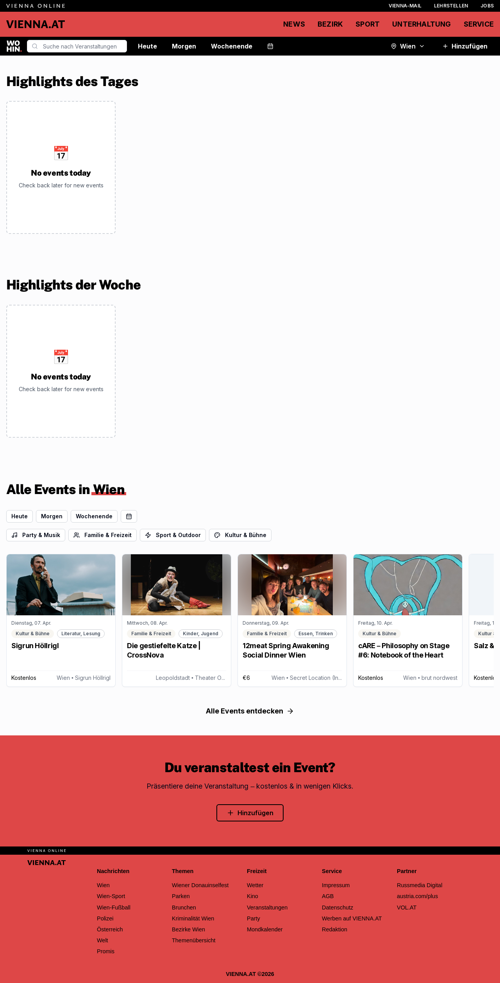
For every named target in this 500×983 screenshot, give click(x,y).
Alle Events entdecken (250, 711)
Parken (181, 896)
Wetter (255, 885)
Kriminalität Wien (193, 918)
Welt (102, 940)
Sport (367, 24)
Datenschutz (337, 907)
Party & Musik (35, 535)
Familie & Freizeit (102, 535)
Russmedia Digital (419, 885)
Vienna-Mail (405, 6)
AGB (328, 896)
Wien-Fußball (113, 907)
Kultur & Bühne (240, 535)
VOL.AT (406, 907)
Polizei (105, 918)
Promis (105, 951)
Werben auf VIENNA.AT (352, 918)
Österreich (110, 929)
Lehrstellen (451, 6)
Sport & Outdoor (173, 535)
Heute (147, 46)
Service (479, 24)
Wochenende (231, 46)
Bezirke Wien (188, 929)
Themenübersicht (194, 940)
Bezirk (330, 24)
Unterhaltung (421, 24)
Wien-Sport (111, 896)
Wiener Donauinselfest (200, 885)
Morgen (184, 46)
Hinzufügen (465, 46)
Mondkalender (265, 929)
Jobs (487, 6)
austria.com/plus (417, 896)
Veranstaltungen (267, 907)
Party (253, 918)
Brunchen (184, 907)
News (294, 24)
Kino (252, 896)
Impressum (336, 885)
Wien (408, 46)
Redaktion (334, 929)
